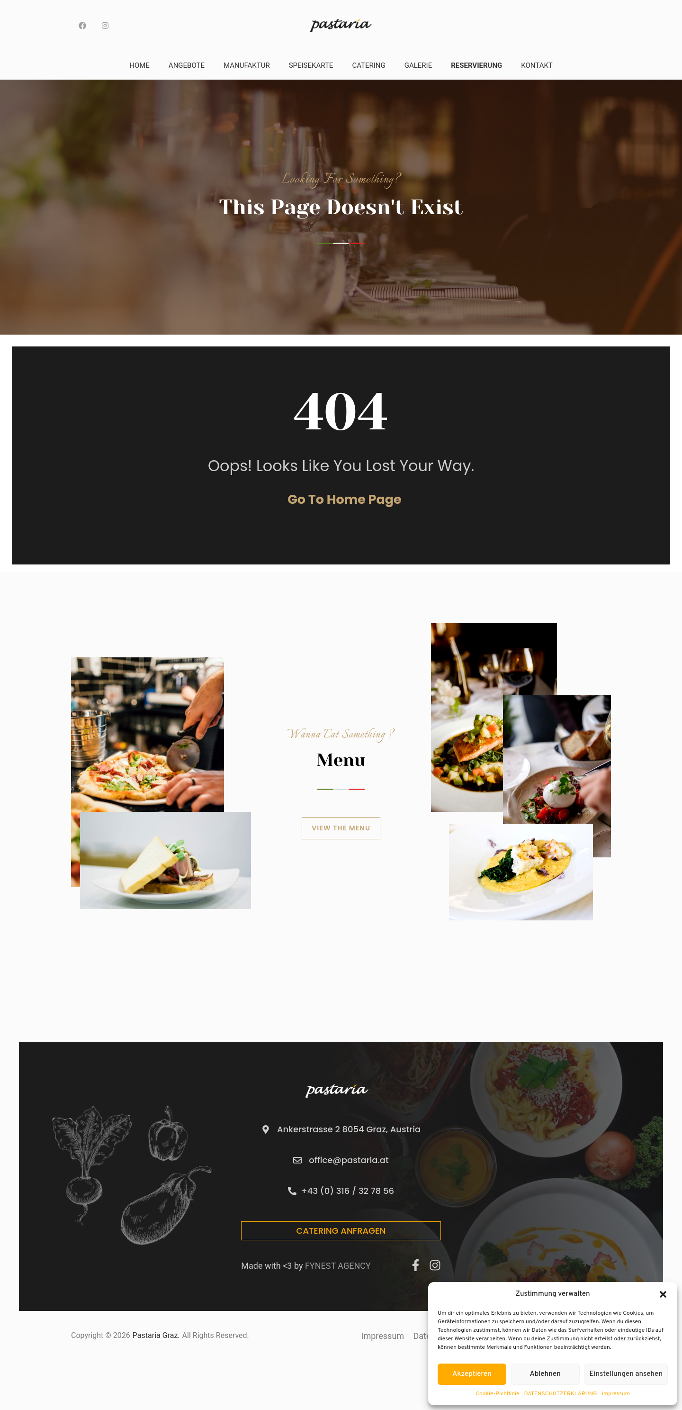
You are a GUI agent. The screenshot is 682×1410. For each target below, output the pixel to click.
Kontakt (537, 65)
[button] (663, 1294)
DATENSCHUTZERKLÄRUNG (560, 1394)
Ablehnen (545, 1374)
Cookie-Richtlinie (497, 1394)
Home (139, 65)
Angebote (187, 65)
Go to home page (344, 511)
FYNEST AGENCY (338, 1270)
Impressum (616, 1394)
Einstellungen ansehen (626, 1374)
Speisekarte (311, 65)
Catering (368, 65)
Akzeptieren (472, 1374)
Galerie (418, 65)
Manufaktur (247, 65)
